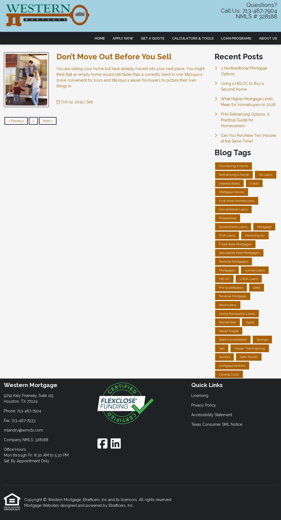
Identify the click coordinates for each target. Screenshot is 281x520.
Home (100, 38)
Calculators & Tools (193, 38)
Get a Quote (152, 38)
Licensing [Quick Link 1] (199, 395)
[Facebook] (102, 443)
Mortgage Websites (42, 505)
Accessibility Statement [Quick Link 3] (211, 415)
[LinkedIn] (116, 443)
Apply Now (123, 38)
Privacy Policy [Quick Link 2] (203, 405)
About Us (268, 38)
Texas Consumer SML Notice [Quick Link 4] (216, 424)
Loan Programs (236, 38)
